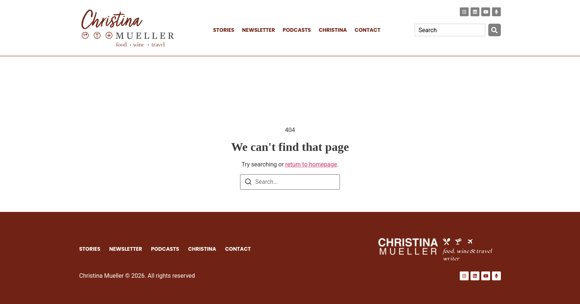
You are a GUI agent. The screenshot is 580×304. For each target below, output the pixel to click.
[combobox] (450, 30)
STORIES (223, 30)
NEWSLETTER (258, 30)
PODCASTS (297, 30)
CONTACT (368, 30)
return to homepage (311, 164)
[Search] (494, 30)
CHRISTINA (333, 30)
